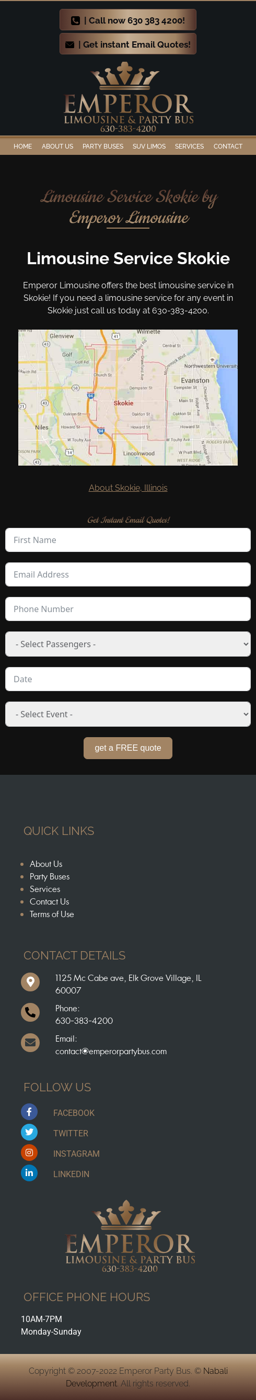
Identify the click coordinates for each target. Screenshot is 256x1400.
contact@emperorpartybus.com (111, 1051)
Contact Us (49, 901)
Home (23, 146)
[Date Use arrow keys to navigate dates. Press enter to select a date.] (128, 679)
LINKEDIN (71, 1174)
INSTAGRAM (76, 1154)
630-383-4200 (84, 1020)
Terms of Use (52, 914)
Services (189, 146)
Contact (228, 146)
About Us (46, 864)
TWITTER (70, 1133)
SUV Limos (149, 146)
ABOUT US (57, 146)
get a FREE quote (128, 747)
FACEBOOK (74, 1113)
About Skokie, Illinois (128, 488)
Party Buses (103, 146)
